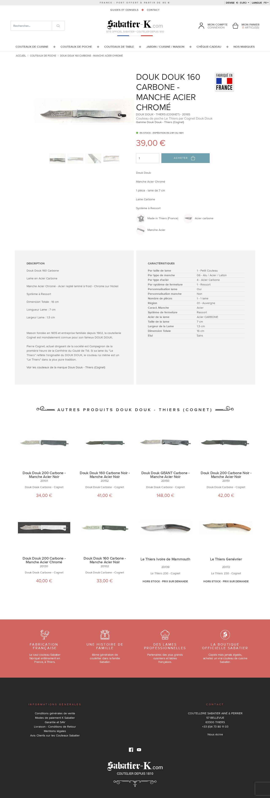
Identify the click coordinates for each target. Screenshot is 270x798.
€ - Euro (236, 2)
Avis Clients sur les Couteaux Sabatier (55, 735)
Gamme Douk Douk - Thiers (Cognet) (160, 122)
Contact (153, 9)
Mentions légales (55, 731)
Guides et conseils (124, 9)
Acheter (184, 158)
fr (259, 2)
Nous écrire (215, 734)
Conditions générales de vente (55, 713)
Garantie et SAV (55, 722)
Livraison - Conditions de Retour (55, 726)
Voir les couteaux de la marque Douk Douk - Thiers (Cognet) (66, 367)
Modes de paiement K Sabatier (55, 717)
